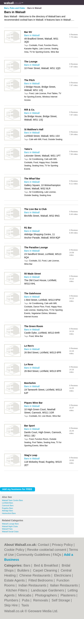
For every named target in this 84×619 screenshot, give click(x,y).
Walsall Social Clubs (10, 532)
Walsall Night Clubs (10, 526)
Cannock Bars (8, 505)
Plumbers (11, 600)
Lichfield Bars (7, 503)
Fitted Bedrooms (41, 580)
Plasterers (68, 595)
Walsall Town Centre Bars (12, 500)
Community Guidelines (33, 554)
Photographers (46, 595)
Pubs (26, 600)
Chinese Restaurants (35, 575)
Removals (41, 600)
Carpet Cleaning (45, 570)
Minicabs (25, 595)
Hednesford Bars (9, 513)
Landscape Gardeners (48, 590)
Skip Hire (11, 605)
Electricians (63, 575)
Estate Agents (15, 580)
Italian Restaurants (64, 585)
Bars (27, 565)
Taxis (25, 605)
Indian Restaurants (32, 585)
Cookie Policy (14, 549)
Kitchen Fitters (17, 590)
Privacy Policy (62, 544)
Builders (23, 570)
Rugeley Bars (7, 508)
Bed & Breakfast (46, 565)
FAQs (57, 554)
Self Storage (61, 600)
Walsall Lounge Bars (10, 524)
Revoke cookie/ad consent (46, 549)
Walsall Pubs (7, 529)
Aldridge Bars (7, 511)
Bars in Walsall (32, 35)
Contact (43, 544)
